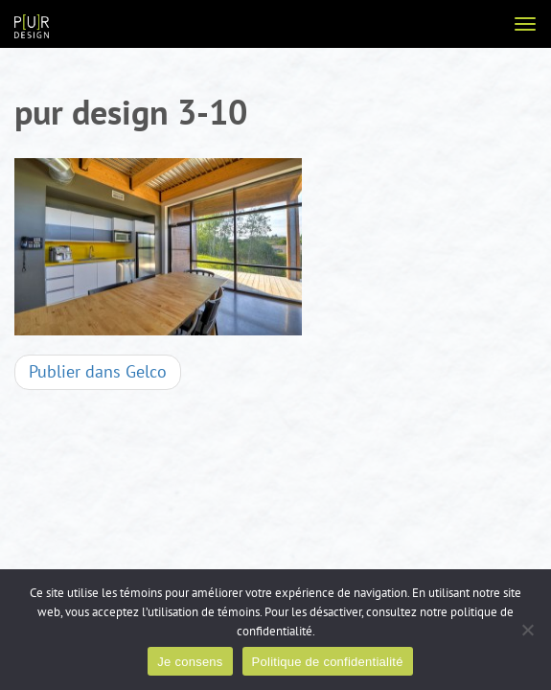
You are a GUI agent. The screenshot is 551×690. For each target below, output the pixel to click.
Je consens (189, 662)
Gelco (98, 372)
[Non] (527, 629)
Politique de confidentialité (327, 662)
